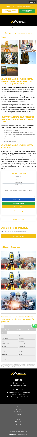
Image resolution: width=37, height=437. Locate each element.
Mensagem (18, 187)
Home (18, 407)
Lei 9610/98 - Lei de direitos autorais (17, 366)
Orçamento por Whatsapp (18, 203)
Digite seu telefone (18, 182)
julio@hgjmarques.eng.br (18, 385)
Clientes (18, 417)
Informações (18, 422)
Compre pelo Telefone (18, 206)
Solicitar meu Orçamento (18, 199)
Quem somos (18, 409)
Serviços (18, 414)
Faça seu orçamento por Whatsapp (27, 11)
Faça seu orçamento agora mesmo (10, 11)
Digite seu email (18, 176)
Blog (18, 419)
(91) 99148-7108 (18, 383)
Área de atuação (18, 412)
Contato (18, 424)
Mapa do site (18, 427)
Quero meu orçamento (18, 236)
